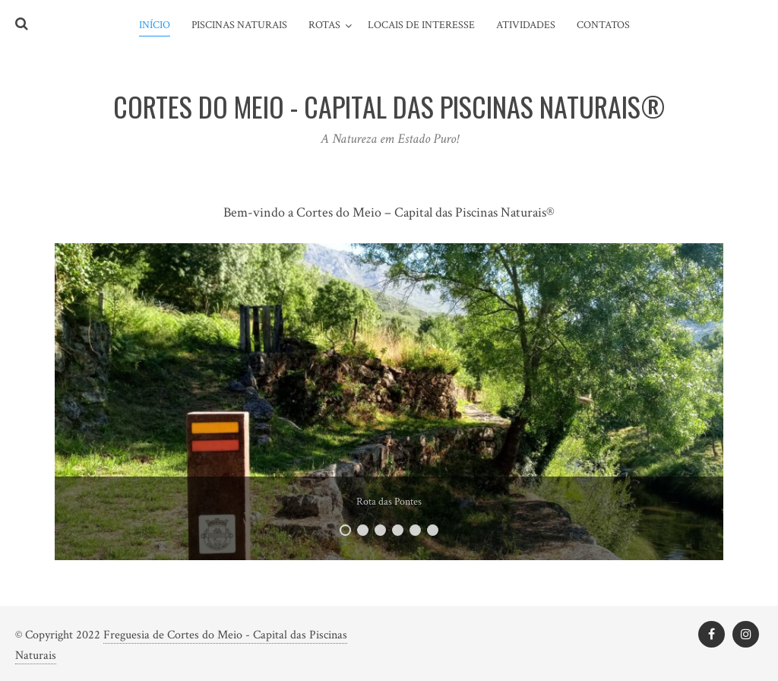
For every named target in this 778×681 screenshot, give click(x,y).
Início (154, 25)
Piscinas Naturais (239, 25)
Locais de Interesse (421, 25)
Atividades (525, 25)
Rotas (324, 25)
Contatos (603, 25)
